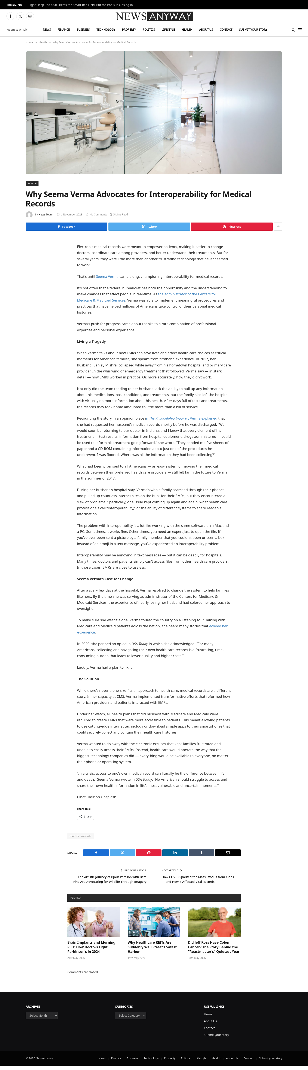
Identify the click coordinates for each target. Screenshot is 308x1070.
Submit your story (253, 29)
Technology (105, 29)
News (47, 29)
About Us (206, 29)
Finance (64, 29)
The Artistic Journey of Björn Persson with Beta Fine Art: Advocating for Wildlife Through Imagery (111, 881)
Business (83, 29)
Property (129, 29)
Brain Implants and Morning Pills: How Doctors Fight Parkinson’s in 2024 (91, 951)
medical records (81, 836)
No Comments (96, 214)
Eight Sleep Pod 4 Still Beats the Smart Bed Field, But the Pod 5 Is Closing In (81, 5)
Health (187, 29)
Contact (226, 29)
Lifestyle (168, 29)
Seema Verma (107, 276)
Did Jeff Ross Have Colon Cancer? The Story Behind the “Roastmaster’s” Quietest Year (214, 951)
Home (208, 1018)
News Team (45, 214)
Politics (149, 29)
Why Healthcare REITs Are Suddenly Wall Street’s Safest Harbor (152, 951)
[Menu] (300, 29)
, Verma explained (204, 417)
